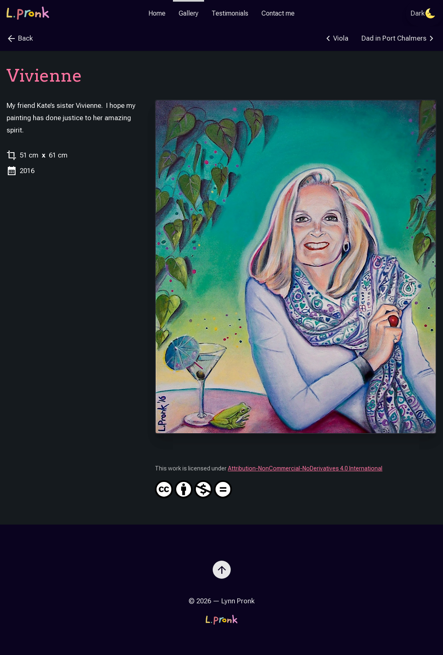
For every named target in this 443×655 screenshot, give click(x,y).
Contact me (278, 13)
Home (157, 13)
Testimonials (229, 13)
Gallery (188, 13)
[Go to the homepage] (28, 13)
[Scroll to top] (222, 566)
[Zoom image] (295, 267)
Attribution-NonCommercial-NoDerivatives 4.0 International (295, 481)
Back (20, 38)
